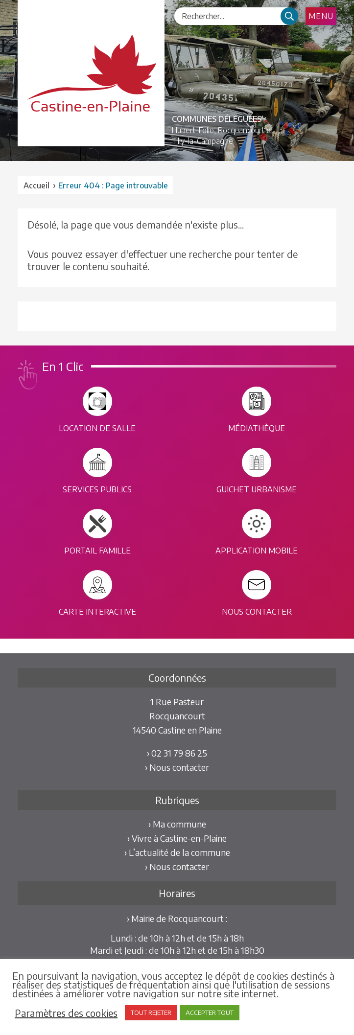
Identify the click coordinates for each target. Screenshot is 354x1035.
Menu (320, 16)
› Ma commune (177, 823)
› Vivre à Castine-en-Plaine (177, 838)
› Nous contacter (177, 767)
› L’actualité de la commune (177, 852)
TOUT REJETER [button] (151, 1012)
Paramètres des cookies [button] (66, 1013)
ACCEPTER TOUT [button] (210, 1012)
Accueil (36, 185)
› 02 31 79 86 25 (177, 753)
